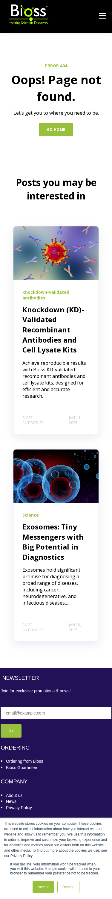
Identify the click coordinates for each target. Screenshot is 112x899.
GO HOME (56, 129)
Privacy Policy (19, 807)
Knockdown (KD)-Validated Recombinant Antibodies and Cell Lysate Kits (53, 330)
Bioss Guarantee (21, 767)
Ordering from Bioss (24, 761)
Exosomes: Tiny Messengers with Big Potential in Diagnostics (53, 542)
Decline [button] (68, 887)
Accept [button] (43, 887)
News (11, 801)
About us (14, 795)
